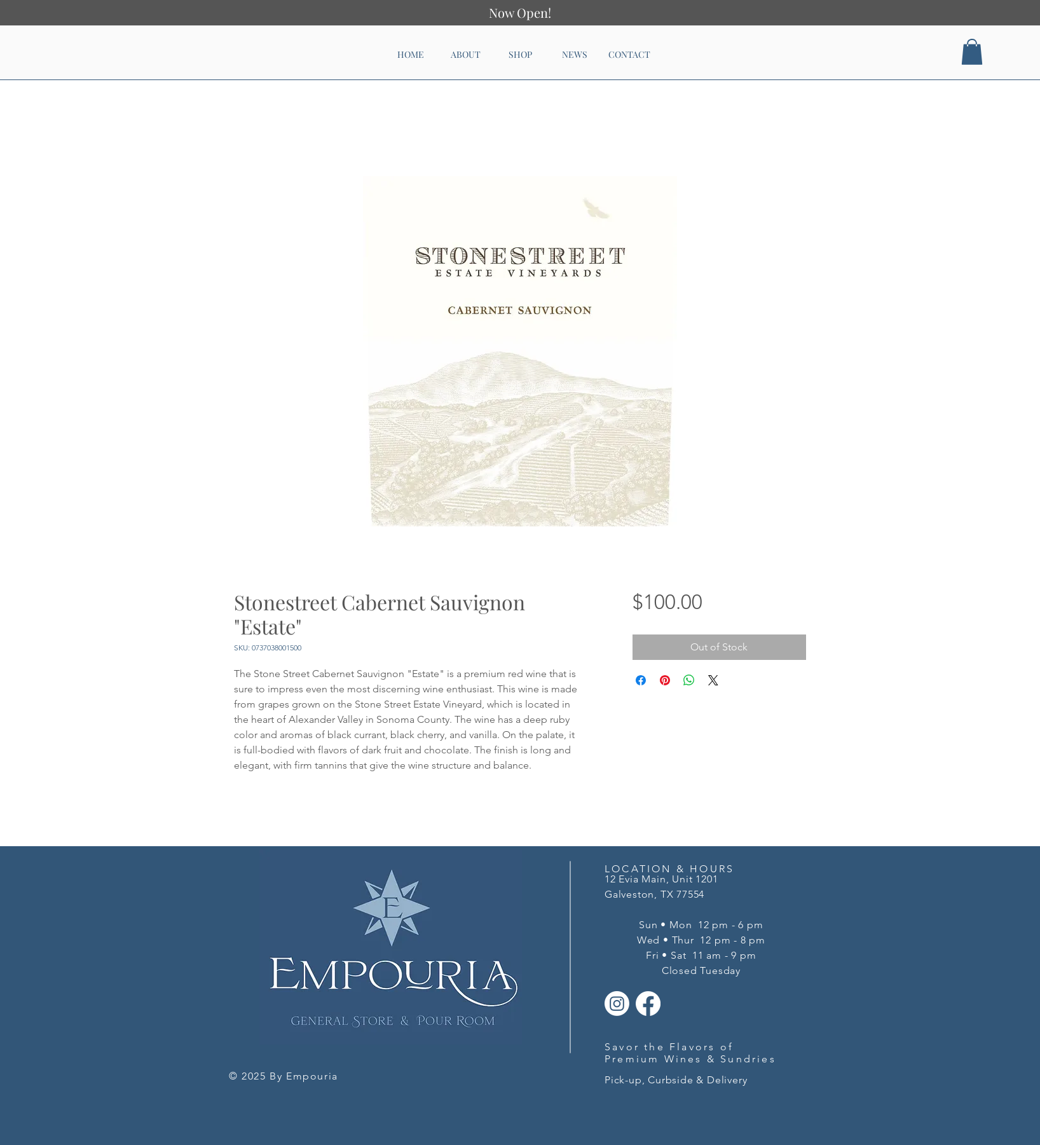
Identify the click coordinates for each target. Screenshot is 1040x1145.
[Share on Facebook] (640, 680)
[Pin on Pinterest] (665, 680)
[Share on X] (713, 680)
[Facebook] (648, 1003)
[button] (972, 52)
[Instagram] (617, 1003)
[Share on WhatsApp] (689, 680)
